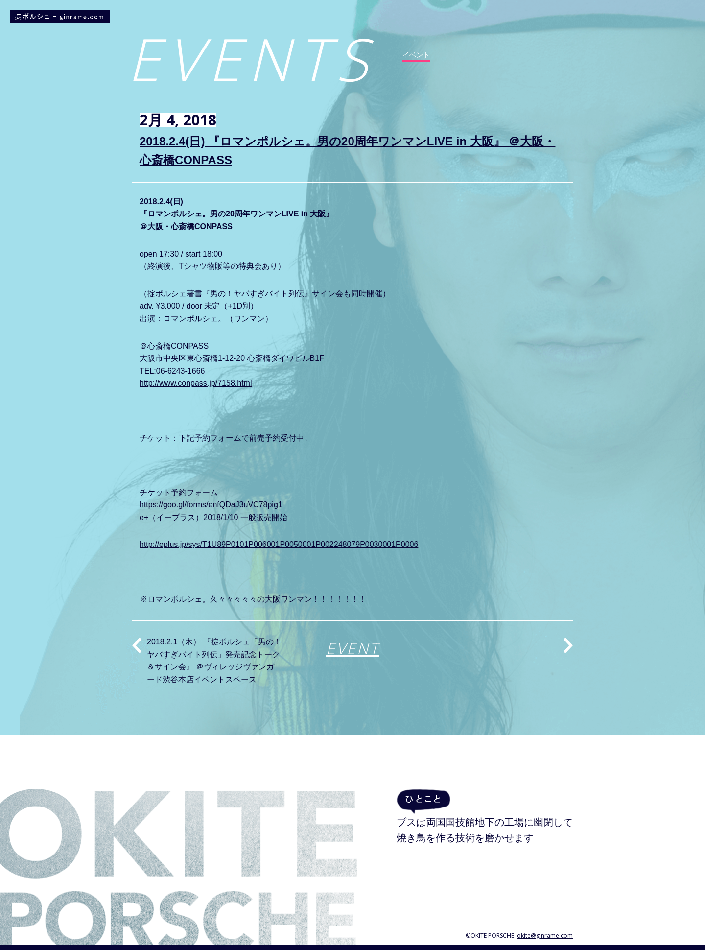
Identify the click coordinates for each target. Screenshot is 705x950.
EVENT (352, 648)
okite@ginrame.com (545, 935)
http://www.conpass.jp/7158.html (196, 383)
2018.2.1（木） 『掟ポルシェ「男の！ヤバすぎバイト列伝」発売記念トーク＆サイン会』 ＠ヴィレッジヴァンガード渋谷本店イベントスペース (214, 661)
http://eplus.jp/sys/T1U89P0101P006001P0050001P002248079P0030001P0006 (279, 544)
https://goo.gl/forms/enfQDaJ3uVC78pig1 (211, 504)
